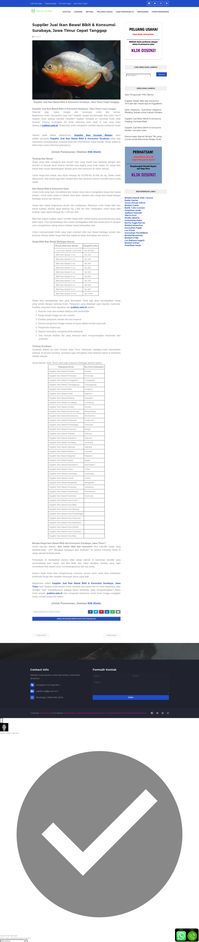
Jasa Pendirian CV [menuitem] (125, 12)
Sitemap (143, 713)
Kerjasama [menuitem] (142, 12)
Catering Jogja (36, 3)
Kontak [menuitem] (67, 12)
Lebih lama (111, 635)
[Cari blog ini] (138, 75)
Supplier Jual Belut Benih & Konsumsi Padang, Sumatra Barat (143, 120)
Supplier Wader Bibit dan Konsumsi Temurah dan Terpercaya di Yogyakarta (143, 102)
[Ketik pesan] (12, 940)
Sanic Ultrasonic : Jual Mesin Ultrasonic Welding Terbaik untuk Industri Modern (143, 111)
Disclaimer (115, 713)
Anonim (37, 36)
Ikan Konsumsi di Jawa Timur (47, 612)
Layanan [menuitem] (78, 12)
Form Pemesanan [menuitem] (160, 12)
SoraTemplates (45, 713)
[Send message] (26, 940)
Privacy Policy (104, 713)
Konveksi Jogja (65, 3)
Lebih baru (41, 635)
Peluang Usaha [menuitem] (104, 12)
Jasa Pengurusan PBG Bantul (139, 94)
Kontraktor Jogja (80, 3)
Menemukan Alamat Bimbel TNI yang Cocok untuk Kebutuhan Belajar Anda (143, 138)
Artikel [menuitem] (89, 12)
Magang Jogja (50, 3)
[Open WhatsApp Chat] (1, 720)
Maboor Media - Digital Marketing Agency (80, 713)
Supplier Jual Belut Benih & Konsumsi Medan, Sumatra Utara (143, 129)
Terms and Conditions (129, 713)
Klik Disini (94, 151)
